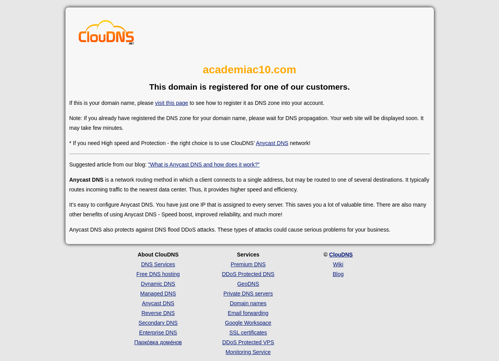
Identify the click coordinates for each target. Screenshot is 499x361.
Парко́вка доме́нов (158, 342)
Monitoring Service (248, 352)
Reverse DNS (158, 313)
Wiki (338, 264)
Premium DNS (248, 264)
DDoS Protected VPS (248, 342)
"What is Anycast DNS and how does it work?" (204, 164)
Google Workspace (248, 323)
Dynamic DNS (158, 284)
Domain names (248, 303)
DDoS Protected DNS (248, 274)
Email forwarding (248, 313)
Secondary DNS (157, 323)
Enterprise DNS (158, 332)
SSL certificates (248, 332)
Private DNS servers (248, 293)
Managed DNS (158, 293)
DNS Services (158, 264)
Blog (338, 274)
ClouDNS (341, 254)
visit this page (171, 103)
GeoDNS (248, 284)
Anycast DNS (272, 143)
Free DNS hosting (158, 274)
